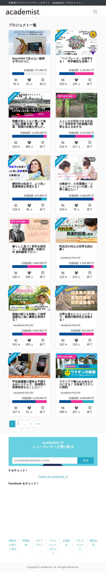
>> (38, 423)
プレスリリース (80, 544)
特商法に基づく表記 (12, 544)
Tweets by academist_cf (53, 476)
